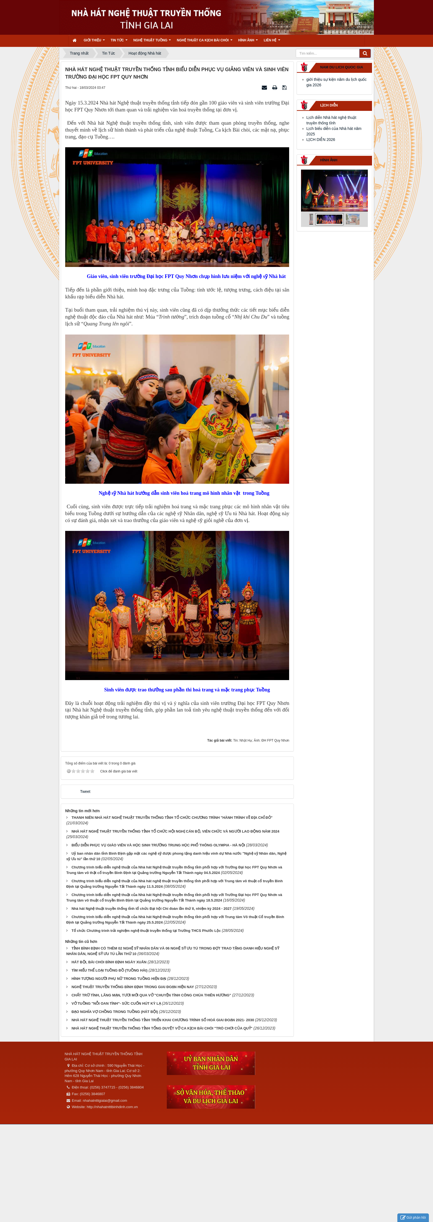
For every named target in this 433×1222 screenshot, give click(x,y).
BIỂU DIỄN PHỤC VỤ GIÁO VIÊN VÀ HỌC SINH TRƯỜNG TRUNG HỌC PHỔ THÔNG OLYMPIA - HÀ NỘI (158, 845)
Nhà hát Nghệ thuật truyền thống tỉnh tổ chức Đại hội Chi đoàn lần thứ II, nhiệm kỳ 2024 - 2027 (152, 909)
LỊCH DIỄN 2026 (321, 139)
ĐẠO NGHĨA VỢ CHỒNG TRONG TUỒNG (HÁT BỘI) (115, 1012)
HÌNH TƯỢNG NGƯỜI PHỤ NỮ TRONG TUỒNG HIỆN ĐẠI (119, 979)
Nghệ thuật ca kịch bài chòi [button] (204, 42)
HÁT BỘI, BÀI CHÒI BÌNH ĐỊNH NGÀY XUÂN (109, 962)
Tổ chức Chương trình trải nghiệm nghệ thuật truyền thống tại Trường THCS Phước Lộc (146, 931)
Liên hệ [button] (272, 42)
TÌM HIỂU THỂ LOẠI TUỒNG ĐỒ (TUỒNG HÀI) (109, 970)
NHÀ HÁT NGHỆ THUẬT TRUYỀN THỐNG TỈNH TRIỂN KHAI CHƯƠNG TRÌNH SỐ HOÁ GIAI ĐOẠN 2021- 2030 (163, 1020)
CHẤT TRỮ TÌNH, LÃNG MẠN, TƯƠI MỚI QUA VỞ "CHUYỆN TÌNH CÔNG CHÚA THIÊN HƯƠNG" (151, 995)
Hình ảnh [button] (248, 42)
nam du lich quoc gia (341, 67)
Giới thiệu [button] (94, 42)
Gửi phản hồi (413, 1217)
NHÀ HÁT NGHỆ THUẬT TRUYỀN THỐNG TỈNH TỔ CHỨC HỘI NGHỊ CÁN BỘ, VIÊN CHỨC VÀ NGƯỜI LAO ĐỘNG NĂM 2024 (175, 831)
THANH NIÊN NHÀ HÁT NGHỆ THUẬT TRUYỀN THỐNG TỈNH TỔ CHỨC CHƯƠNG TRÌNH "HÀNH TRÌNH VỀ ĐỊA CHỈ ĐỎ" (172, 817)
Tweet (85, 791)
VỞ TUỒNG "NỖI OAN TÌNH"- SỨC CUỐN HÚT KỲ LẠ (116, 1003)
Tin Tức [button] (119, 42)
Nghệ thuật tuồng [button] (152, 42)
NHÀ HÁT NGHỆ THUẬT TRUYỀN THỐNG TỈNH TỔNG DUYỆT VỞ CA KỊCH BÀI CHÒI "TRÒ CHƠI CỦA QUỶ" (162, 1028)
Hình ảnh (328, 160)
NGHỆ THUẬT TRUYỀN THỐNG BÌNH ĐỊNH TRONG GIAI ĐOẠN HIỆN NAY (133, 987)
